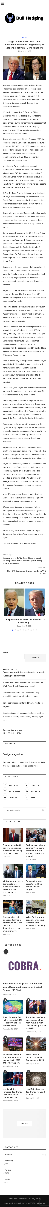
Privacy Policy (34, 1199)
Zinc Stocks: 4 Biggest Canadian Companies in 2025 (35, 1057)
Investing (9, 1160)
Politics (24, 37)
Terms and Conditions (17, 1199)
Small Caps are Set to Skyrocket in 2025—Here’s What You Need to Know (12, 1021)
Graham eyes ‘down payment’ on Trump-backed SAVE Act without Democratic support (35, 851)
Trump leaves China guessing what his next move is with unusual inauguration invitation (36, 1023)
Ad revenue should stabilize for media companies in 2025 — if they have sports (13, 1058)
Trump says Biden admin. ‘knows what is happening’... (24, 621)
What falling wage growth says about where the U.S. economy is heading (35, 921)
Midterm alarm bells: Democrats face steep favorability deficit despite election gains (13, 887)
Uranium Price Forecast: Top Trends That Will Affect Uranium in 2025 (12, 1093)
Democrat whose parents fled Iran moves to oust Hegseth (34, 885)
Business (25, 1154)
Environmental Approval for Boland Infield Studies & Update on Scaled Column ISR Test (22, 987)
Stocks (7, 1179)
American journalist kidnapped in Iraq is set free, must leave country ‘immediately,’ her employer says (23, 717)
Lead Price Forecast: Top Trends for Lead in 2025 (35, 1092)
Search (5, 652)
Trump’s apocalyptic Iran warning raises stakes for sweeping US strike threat (12, 849)
